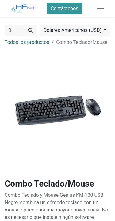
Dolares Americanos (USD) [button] (73, 30)
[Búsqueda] (30, 30)
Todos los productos (27, 42)
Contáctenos (65, 8)
